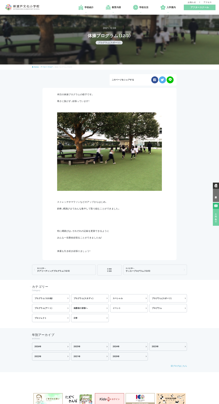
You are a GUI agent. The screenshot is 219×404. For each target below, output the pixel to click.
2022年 (37, 356)
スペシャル (118, 298)
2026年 (37, 346)
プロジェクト (40, 318)
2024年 (116, 346)
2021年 (77, 356)
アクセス (207, 2)
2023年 (155, 346)
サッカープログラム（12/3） (138, 269)
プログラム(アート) (43, 308)
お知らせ (192, 2)
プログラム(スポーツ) (162, 298)
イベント (117, 308)
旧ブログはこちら (179, 366)
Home (36, 67)
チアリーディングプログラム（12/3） (53, 269)
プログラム (157, 308)
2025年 (77, 346)
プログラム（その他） (43, 298)
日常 (76, 318)
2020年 (116, 356)
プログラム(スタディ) (83, 298)
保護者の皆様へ (81, 308)
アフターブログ (47, 67)
